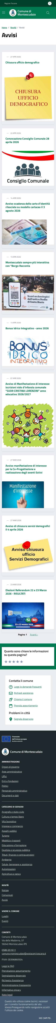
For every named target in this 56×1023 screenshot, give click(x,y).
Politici (5, 786)
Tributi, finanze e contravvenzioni (18, 855)
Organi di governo (10, 767)
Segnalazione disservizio (14, 975)
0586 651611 (9, 950)
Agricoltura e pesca (11, 874)
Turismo (5, 835)
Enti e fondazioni (10, 781)
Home (4, 27)
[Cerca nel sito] (48, 12)
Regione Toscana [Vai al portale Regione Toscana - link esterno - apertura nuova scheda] (10, 3)
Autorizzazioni (9, 869)
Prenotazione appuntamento (16, 971)
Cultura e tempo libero (13, 816)
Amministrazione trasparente (16, 985)
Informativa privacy (11, 990)
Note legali (7, 994)
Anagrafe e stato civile (13, 812)
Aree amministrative (12, 771)
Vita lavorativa (9, 821)
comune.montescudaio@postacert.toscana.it (24, 953)
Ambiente (6, 859)
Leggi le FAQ (8, 966)
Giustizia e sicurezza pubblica (16, 850)
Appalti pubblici (9, 831)
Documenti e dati (10, 795)
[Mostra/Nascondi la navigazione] (3, 12)
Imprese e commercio (12, 826)
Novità (13, 27)
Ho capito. (45, 1018)
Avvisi (5, 900)
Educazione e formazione (14, 845)
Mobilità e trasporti (11, 840)
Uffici (4, 776)
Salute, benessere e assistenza (17, 864)
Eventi (5, 921)
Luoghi (5, 916)
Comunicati (7, 895)
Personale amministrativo (14, 790)
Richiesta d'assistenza (13, 980)
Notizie (5, 890)
